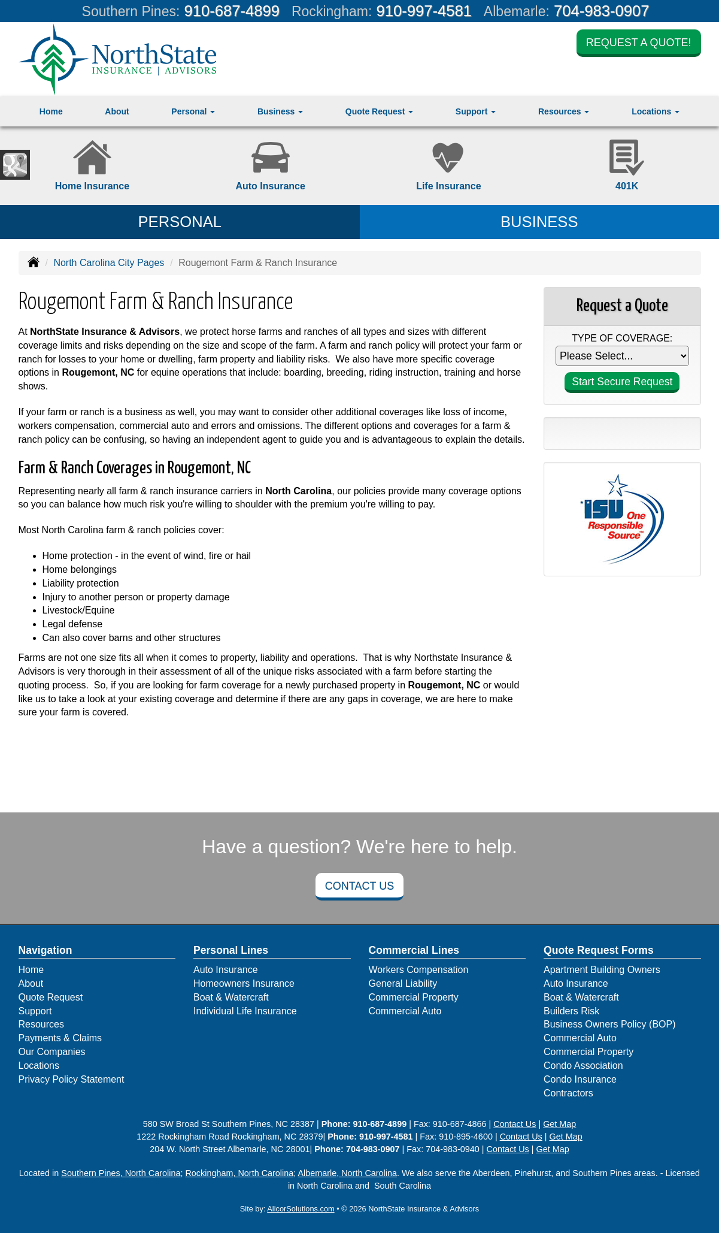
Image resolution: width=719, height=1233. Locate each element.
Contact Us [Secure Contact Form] (514, 1124)
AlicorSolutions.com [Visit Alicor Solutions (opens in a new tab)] (300, 1208)
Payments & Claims (60, 1038)
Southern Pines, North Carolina (120, 1173)
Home (51, 111)
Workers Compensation (419, 970)
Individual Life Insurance (245, 1011)
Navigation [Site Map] (45, 950)
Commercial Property (414, 997)
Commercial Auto (405, 1011)
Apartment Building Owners (602, 970)
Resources (41, 1024)
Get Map (559, 1124)
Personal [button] (193, 111)
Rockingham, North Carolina (239, 1173)
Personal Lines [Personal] (230, 950)
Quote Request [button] (379, 111)
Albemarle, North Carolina (347, 1173)
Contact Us (359, 886)
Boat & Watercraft (231, 997)
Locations (39, 1065)
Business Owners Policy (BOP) (610, 1024)
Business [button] (280, 111)
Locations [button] (655, 111)
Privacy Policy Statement (72, 1079)
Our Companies (52, 1052)
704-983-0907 (601, 10)
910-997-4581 (423, 10)
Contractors (568, 1093)
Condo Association (583, 1065)
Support (35, 1011)
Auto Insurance (225, 970)
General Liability (403, 983)
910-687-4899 (232, 10)
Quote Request (51, 997)
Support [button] (476, 111)
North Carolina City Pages (108, 263)
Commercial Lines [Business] (414, 950)
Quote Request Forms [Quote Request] (599, 950)
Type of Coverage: (622, 338)
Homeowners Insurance (244, 983)
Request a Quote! (638, 43)
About (117, 111)
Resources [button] (563, 111)
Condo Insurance (580, 1079)
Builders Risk (571, 1011)
